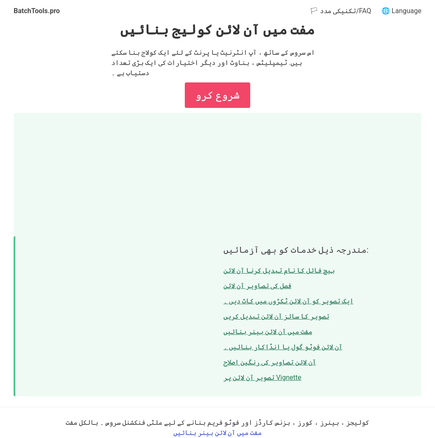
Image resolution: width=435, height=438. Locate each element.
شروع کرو (217, 95)
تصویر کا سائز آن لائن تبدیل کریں (276, 316)
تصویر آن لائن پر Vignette (262, 377)
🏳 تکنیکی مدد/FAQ (340, 11)
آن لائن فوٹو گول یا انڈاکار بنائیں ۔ (282, 347)
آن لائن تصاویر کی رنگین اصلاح (269, 362)
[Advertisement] (217, 172)
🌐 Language (401, 11)
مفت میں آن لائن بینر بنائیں (267, 332)
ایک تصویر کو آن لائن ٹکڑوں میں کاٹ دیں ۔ (288, 301)
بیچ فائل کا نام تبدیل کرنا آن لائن (279, 270)
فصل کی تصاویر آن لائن (257, 286)
